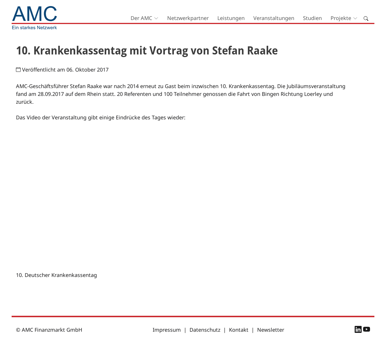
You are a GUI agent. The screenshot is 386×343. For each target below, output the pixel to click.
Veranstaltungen (273, 17)
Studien (312, 17)
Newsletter (270, 329)
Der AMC (141, 17)
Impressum (167, 329)
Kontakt (238, 329)
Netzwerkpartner (188, 17)
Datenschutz (205, 329)
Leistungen (231, 17)
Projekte (341, 17)
